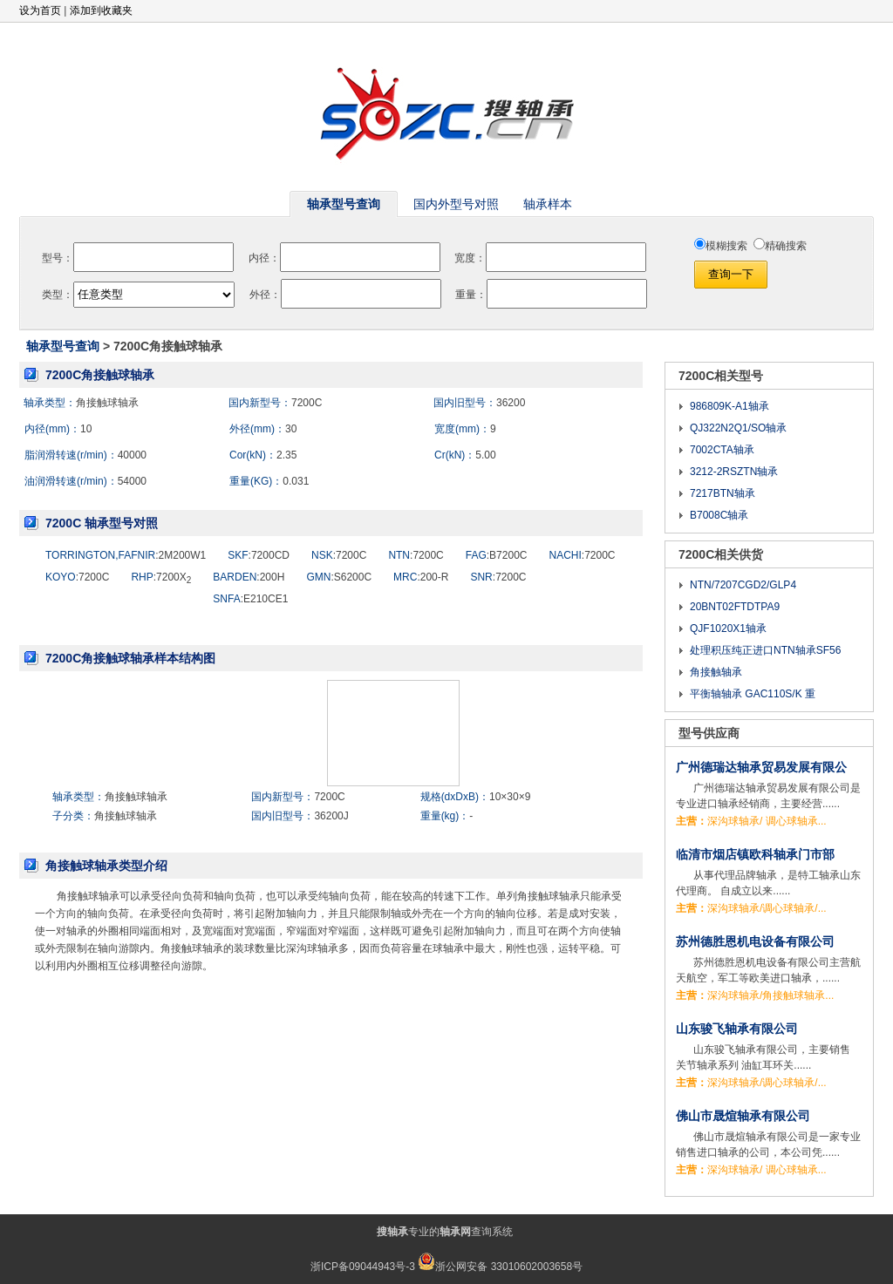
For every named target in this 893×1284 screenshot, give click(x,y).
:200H (248, 577)
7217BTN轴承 (722, 493)
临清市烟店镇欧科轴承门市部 (755, 854)
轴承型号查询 (62, 346)
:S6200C (339, 577)
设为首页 (40, 10)
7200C (306, 403)
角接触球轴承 (107, 403)
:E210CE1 (250, 599)
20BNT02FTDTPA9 (735, 607)
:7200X (161, 577)
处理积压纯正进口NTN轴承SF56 (765, 650)
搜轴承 (392, 1232)
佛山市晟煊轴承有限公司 (743, 1116)
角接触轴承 (716, 672)
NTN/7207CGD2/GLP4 (743, 585)
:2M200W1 (125, 555)
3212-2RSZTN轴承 (734, 471)
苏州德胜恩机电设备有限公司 (755, 941)
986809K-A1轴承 (729, 406)
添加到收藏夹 (101, 10)
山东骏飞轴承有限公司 (737, 1029)
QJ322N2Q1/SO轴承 (738, 428)
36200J (331, 816)
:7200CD (259, 555)
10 (86, 429)
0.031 (296, 481)
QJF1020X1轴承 (728, 628)
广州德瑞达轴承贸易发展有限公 (761, 767)
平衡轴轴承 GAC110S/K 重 (752, 694)
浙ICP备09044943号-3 (362, 1266)
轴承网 (455, 1232)
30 (291, 429)
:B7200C (497, 555)
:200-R (420, 577)
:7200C (338, 555)
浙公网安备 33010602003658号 (500, 1266)
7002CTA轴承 (722, 450)
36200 (510, 403)
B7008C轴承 (719, 515)
